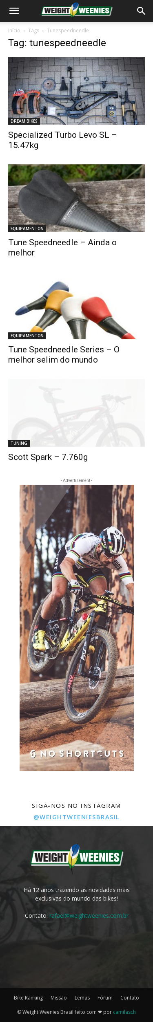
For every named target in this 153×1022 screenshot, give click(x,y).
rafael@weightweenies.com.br (89, 915)
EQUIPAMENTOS (27, 228)
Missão (59, 997)
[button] (14, 11)
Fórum (105, 997)
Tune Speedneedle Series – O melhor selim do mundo (64, 355)
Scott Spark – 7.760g (48, 457)
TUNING (19, 443)
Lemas (82, 997)
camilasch (124, 1012)
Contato (129, 997)
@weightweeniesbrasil (76, 817)
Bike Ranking (28, 997)
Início (14, 30)
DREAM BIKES (24, 121)
